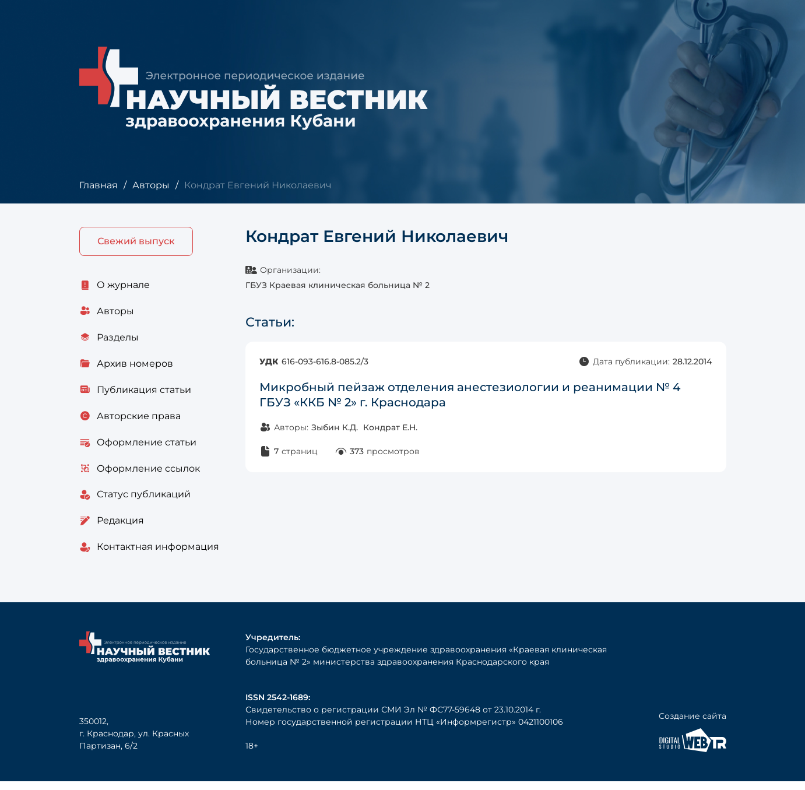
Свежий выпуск (136, 241)
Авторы (150, 185)
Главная (98, 185)
